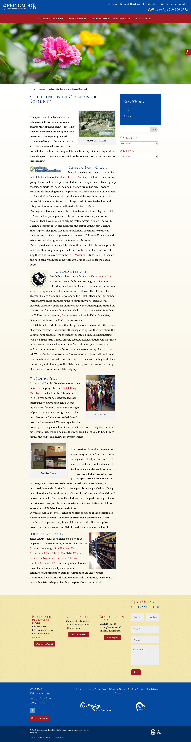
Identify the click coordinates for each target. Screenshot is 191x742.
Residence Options (100, 19)
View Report (112, 637)
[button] (188, 52)
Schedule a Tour (78, 634)
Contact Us (183, 4)
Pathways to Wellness (123, 19)
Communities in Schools (75, 315)
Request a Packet (44, 643)
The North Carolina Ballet (52, 558)
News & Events (143, 19)
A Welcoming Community (50, 19)
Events (127, 116)
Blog (126, 109)
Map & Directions (131, 4)
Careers (168, 4)
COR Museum (77, 255)
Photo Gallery (152, 4)
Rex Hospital (62, 548)
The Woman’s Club (101, 277)
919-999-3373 (178, 10)
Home (114, 4)
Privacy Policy (62, 737)
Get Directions (41, 718)
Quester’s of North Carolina (71, 177)
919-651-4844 (37, 703)
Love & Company (44, 737)
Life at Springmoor (77, 19)
